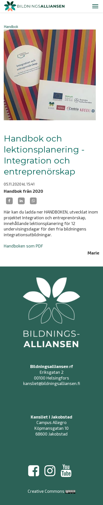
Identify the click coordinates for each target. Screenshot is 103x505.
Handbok (11, 26)
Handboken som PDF (23, 245)
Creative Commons (46, 491)
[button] (95, 6)
